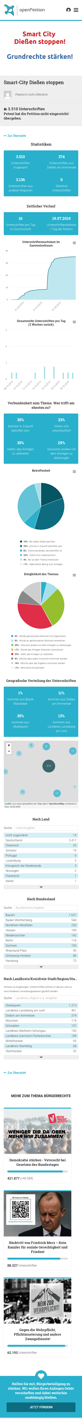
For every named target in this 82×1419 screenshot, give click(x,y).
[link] (76, 10)
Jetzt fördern (41, 1407)
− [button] (9, 751)
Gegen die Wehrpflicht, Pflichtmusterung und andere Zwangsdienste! (37, 1334)
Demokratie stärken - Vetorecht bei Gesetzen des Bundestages (37, 1162)
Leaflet (8, 804)
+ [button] (9, 746)
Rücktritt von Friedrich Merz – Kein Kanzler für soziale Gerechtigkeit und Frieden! (38, 1247)
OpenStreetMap (56, 804)
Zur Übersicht (17, 136)
